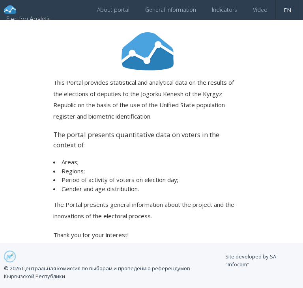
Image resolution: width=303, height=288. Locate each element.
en (287, 10)
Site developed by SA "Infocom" (250, 260)
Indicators (224, 9)
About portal (113, 9)
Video (260, 9)
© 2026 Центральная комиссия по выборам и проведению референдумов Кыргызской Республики (97, 272)
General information (170, 9)
